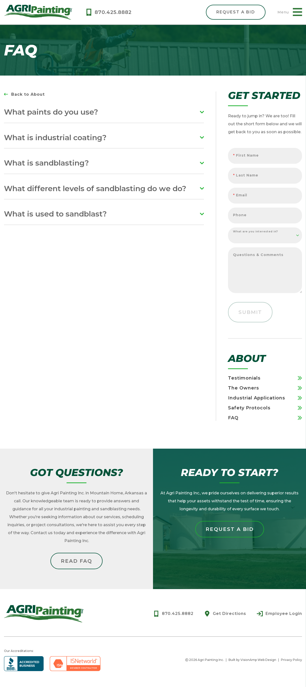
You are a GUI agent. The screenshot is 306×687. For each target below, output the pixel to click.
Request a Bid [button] (230, 529)
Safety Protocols (265, 408)
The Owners (265, 388)
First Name (246, 155)
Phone (240, 215)
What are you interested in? (255, 231)
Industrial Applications (265, 398)
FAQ (265, 418)
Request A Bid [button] (235, 12)
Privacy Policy (291, 660)
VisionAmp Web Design (258, 660)
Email (240, 195)
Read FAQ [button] (76, 561)
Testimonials (265, 378)
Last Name (245, 175)
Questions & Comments (258, 255)
